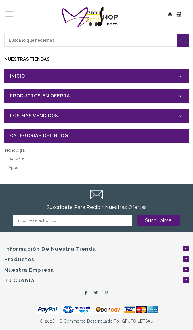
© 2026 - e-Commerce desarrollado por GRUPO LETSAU (97, 321)
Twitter (96, 293)
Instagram (107, 293)
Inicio (17, 76)
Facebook (85, 293)
